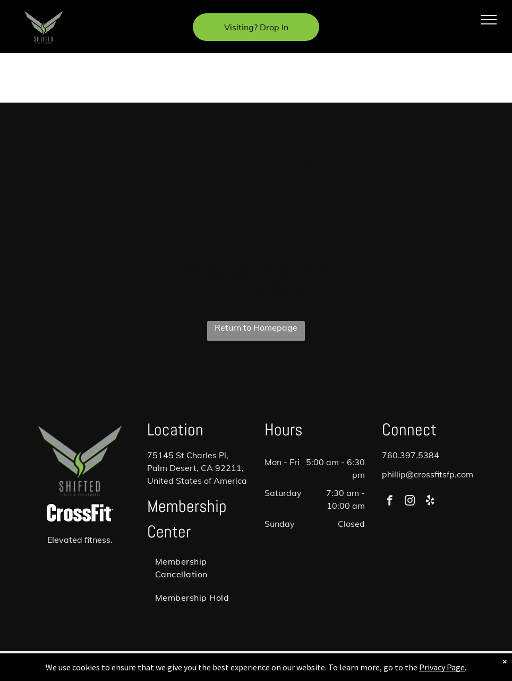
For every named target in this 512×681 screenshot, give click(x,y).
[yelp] (430, 502)
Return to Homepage (256, 327)
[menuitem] (197, 567)
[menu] (488, 19)
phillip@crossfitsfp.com (427, 474)
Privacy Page (442, 667)
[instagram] (409, 502)
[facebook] (389, 502)
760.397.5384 (410, 455)
